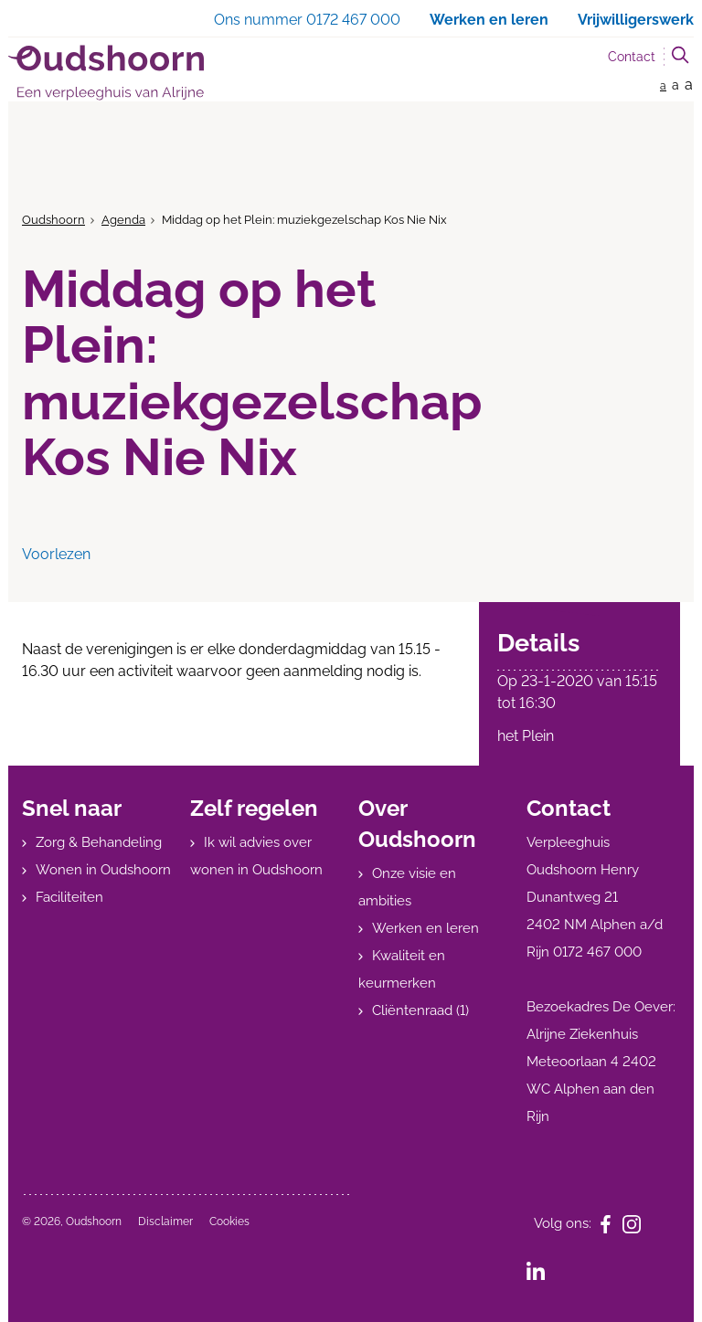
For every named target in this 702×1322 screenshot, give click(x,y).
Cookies (229, 1221)
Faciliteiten (69, 897)
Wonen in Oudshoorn (103, 870)
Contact (631, 56)
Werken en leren (425, 928)
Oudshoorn (53, 220)
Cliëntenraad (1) (420, 1010)
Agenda (123, 220)
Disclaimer (165, 1221)
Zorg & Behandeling (99, 842)
